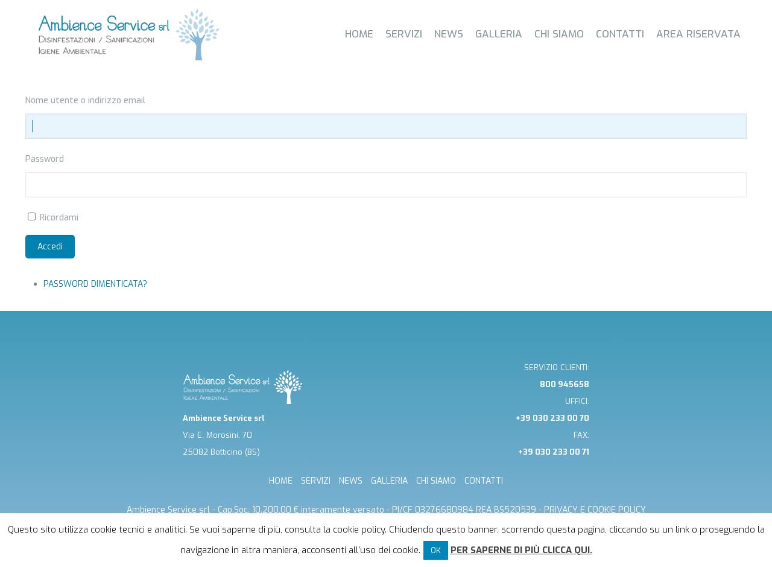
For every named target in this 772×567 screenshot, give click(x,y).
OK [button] (436, 550)
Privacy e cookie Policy (595, 510)
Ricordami (59, 217)
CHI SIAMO (436, 481)
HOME (281, 481)
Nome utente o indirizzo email (85, 100)
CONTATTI (483, 481)
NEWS (350, 481)
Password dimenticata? (95, 284)
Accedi (50, 246)
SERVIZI (316, 481)
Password (44, 159)
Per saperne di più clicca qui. (521, 550)
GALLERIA (389, 481)
